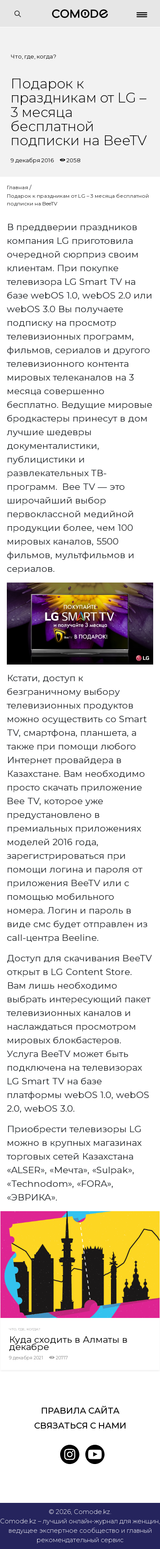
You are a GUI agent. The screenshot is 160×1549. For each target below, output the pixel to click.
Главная (17, 187)
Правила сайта (80, 1411)
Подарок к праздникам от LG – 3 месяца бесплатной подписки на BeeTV (78, 200)
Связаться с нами (80, 1425)
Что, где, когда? (33, 56)
